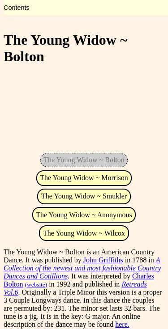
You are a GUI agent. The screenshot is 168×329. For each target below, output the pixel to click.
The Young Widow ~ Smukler (84, 196)
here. (122, 324)
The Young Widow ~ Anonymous (84, 215)
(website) (36, 284)
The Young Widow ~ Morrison (84, 177)
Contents (17, 7)
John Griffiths (103, 260)
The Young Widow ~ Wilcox (84, 233)
